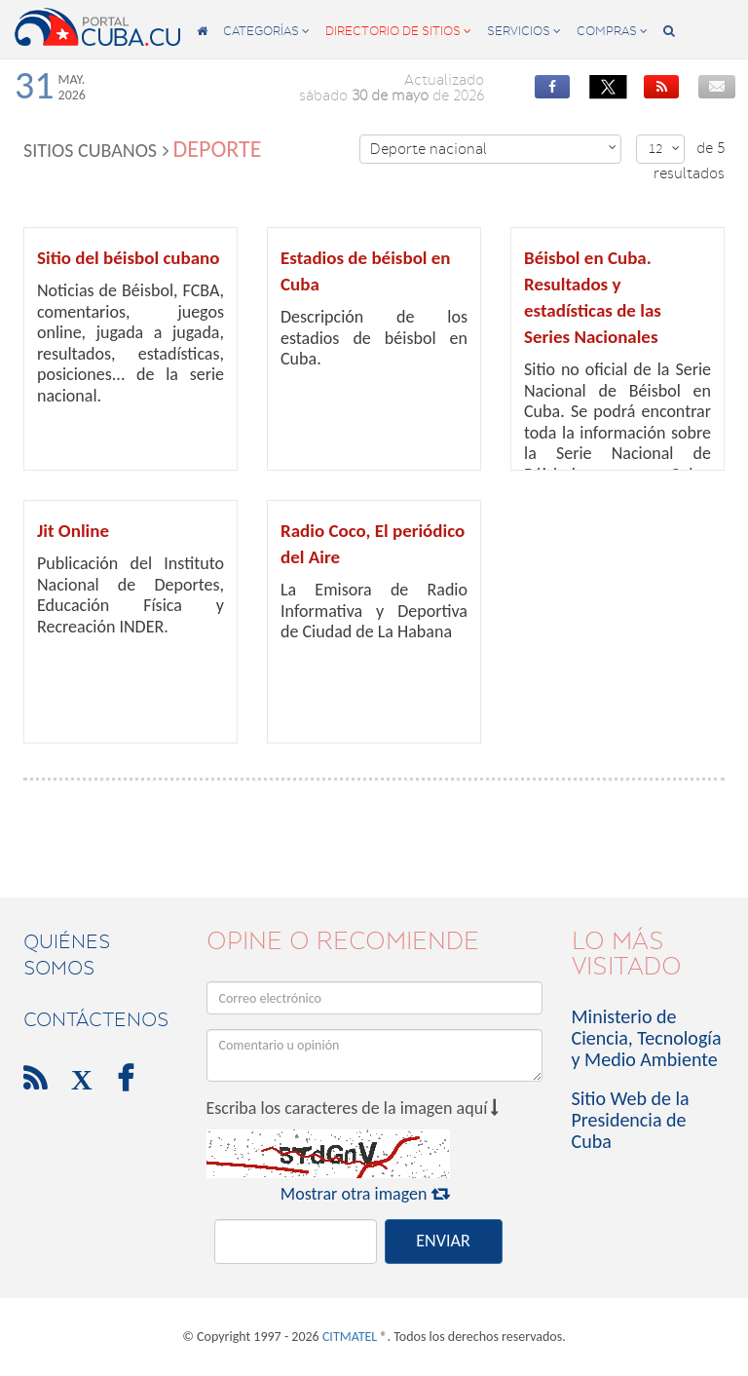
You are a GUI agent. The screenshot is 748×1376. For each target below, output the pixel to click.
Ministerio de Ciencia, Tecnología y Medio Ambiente (647, 1038)
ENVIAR (442, 1240)
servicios (524, 30)
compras (612, 30)
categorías (266, 30)
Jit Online (73, 530)
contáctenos (95, 1019)
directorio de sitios (398, 30)
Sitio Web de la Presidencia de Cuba (631, 1120)
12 (664, 148)
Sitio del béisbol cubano (128, 258)
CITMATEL (349, 1336)
